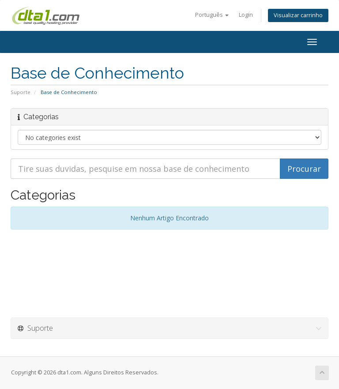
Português (212, 15)
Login (246, 15)
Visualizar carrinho (298, 15)
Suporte (20, 92)
